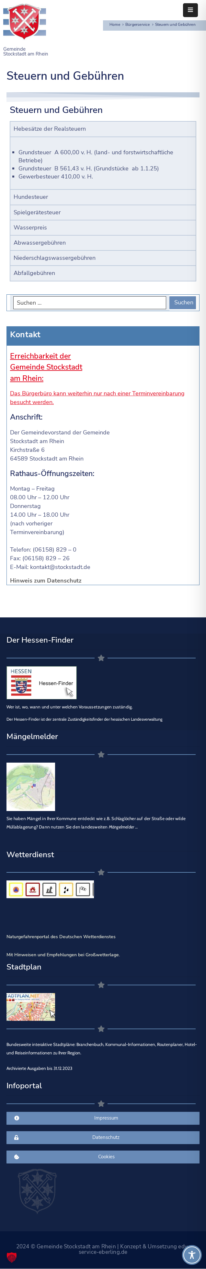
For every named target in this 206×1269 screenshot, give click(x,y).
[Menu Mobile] (190, 10)
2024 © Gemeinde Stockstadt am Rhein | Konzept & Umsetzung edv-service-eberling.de (103, 1249)
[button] (11, 1257)
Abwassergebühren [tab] (40, 243)
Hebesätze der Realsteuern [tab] (50, 129)
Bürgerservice (137, 24)
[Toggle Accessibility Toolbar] (192, 1255)
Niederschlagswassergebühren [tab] (55, 258)
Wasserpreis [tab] (30, 227)
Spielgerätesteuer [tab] (37, 212)
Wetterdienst (30, 854)
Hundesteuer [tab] (31, 197)
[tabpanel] (103, 163)
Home (114, 24)
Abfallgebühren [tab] (34, 273)
